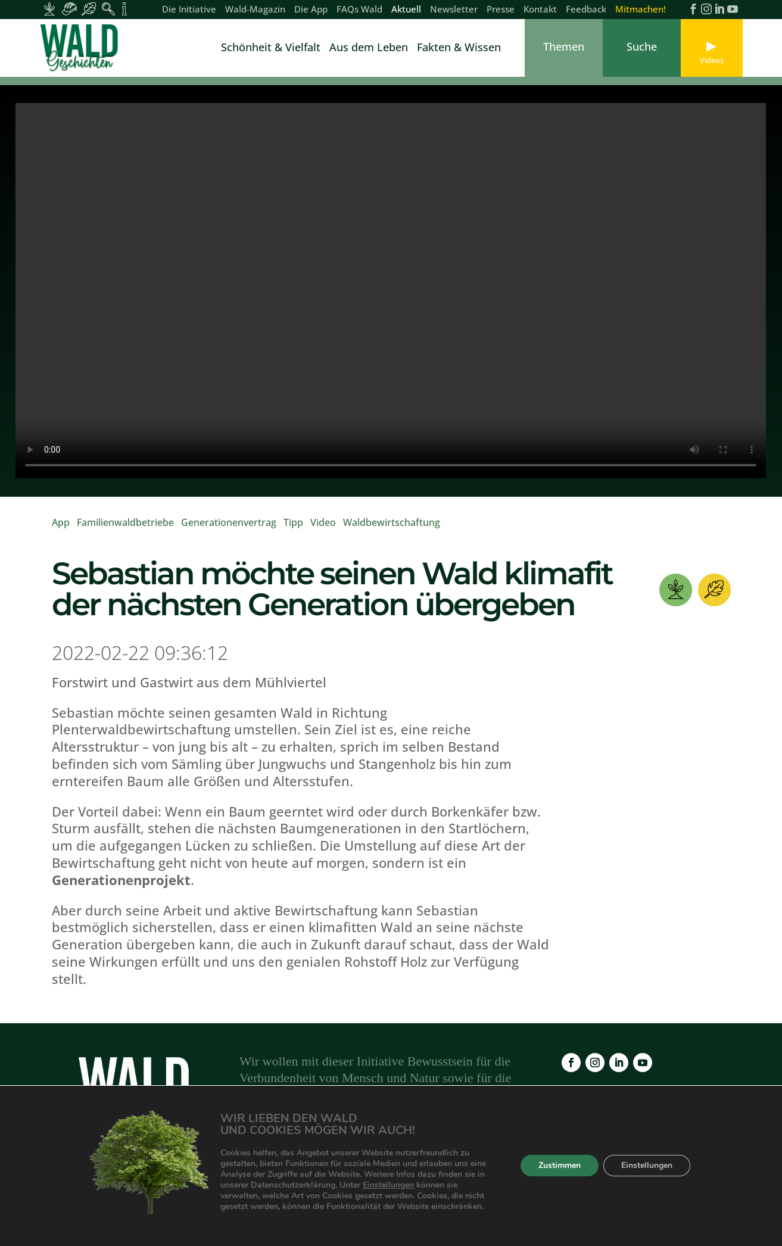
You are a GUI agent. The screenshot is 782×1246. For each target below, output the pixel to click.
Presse (501, 10)
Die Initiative (189, 10)
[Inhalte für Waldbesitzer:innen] (50, 9)
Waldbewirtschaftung (391, 522)
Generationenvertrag (228, 522)
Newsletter (454, 10)
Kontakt (540, 10)
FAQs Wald (359, 10)
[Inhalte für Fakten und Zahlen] (124, 9)
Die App (311, 10)
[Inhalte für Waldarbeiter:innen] (69, 9)
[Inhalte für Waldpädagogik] (109, 9)
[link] (81, 48)
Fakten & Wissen (459, 48)
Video (323, 522)
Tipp (293, 522)
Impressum (466, 1176)
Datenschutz (533, 1176)
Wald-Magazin (255, 10)
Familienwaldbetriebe (125, 522)
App (61, 522)
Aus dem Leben (368, 48)
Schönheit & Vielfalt (270, 48)
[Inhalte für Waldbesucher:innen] (89, 9)
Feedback (586, 10)
